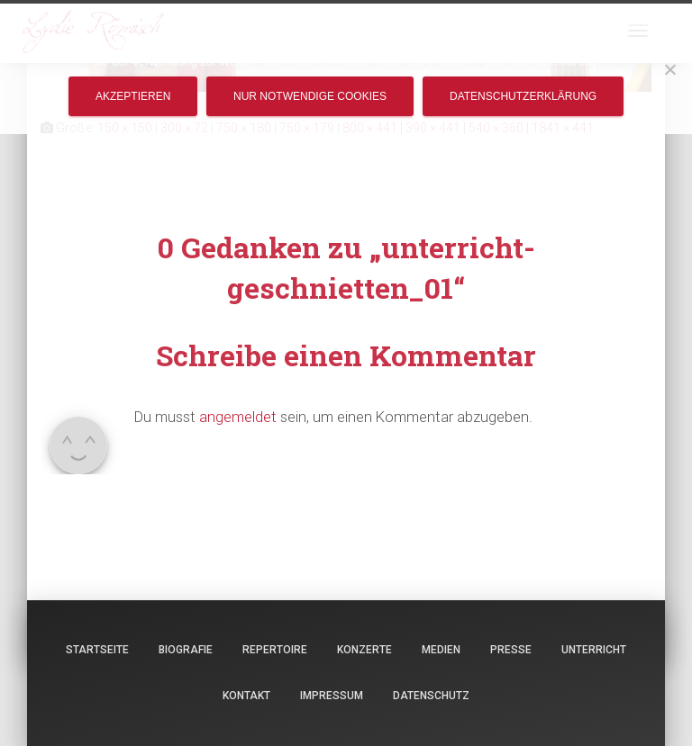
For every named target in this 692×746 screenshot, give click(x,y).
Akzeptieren (133, 96)
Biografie (186, 649)
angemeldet (238, 417)
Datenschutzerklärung (523, 96)
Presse (511, 649)
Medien (441, 649)
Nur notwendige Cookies (310, 96)
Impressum (331, 695)
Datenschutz (431, 695)
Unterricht (593, 649)
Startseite (97, 649)
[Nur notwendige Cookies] (669, 69)
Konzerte (364, 649)
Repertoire (274, 649)
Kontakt (246, 695)
